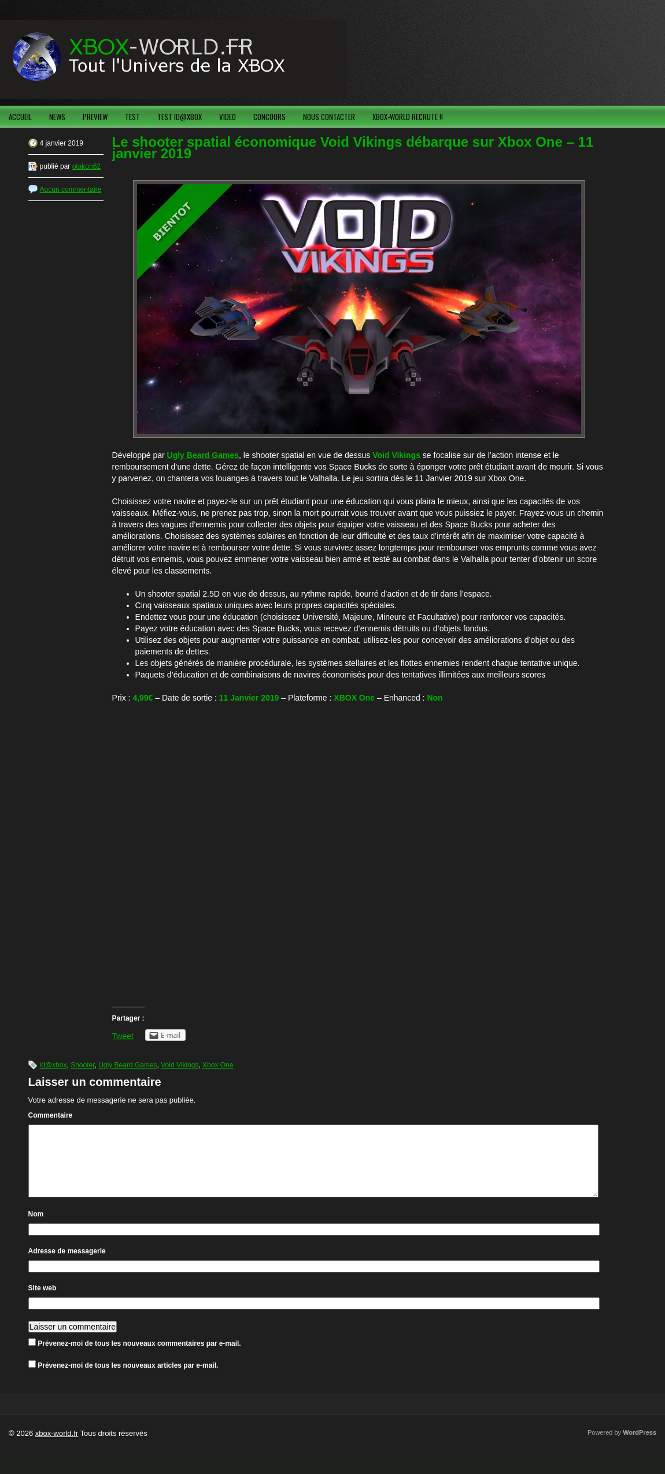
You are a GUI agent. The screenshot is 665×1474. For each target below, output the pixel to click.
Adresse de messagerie (67, 1265)
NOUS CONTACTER (329, 116)
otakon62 (86, 166)
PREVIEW (95, 116)
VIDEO (227, 116)
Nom (36, 1228)
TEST (132, 116)
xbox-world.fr (56, 1447)
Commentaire (50, 1115)
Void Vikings (179, 1065)
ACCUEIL (20, 116)
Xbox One (217, 1065)
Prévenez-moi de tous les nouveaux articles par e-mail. (128, 1379)
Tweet (123, 1036)
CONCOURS (269, 116)
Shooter (82, 1065)
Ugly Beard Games (127, 1065)
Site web (42, 1302)
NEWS (57, 116)
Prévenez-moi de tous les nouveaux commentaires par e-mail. (139, 1357)
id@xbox (53, 1065)
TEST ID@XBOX (179, 116)
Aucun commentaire (71, 189)
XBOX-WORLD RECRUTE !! (407, 116)
